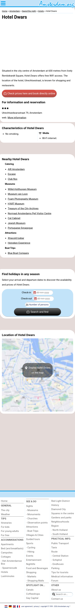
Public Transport (60, 543)
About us (56, 589)
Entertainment (33, 560)
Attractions (32, 526)
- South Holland (59, 534)
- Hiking (30, 551)
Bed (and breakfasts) (12, 548)
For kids (5, 527)
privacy (36, 606)
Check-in (27, 292)
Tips (3, 518)
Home (4, 501)
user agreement (26, 606)
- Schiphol (56, 560)
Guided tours (33, 539)
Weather (5, 514)
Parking (55, 568)
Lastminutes (7, 576)
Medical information (62, 576)
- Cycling (30, 547)
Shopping (31, 572)
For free (5, 535)
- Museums (32, 510)
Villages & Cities (34, 535)
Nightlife (30, 564)
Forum (54, 580)
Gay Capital (32, 598)
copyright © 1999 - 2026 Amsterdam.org (55, 606)
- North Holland (59, 530)
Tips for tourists (59, 572)
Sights (29, 506)
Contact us (57, 598)
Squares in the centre (62, 513)
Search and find (37, 311)
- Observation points (37, 522)
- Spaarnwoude (9, 567)
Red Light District (60, 501)
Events (29, 555)
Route (54, 551)
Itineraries (6, 522)
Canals (29, 589)
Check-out (26, 298)
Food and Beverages (37, 568)
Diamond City (58, 509)
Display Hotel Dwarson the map (37, 370)
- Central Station (59, 555)
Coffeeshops (33, 593)
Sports (29, 543)
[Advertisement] (37, 148)
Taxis (54, 547)
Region (55, 525)
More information (17, 117)
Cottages (6, 556)
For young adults (10, 531)
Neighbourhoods (60, 521)
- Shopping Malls (35, 580)
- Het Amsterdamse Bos (11, 562)
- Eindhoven (57, 564)
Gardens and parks (61, 517)
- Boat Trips (32, 531)
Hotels (4, 572)
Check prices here (29, 93)
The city (5, 510)
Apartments (7, 544)
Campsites (6, 552)
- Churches (32, 518)
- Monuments (33, 514)
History (55, 505)
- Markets (31, 576)
